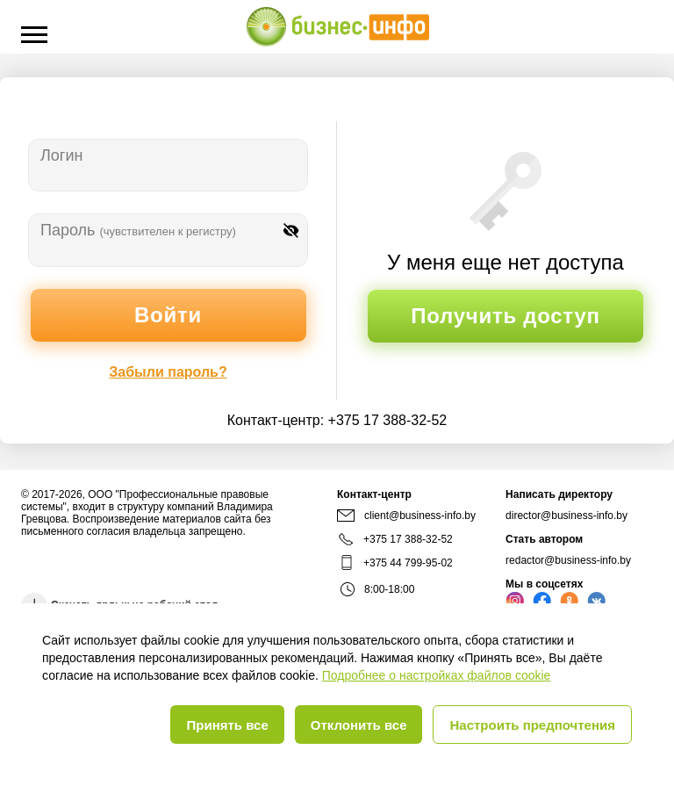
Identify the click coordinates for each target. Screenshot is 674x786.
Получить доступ (505, 316)
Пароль (138, 230)
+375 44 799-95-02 (408, 563)
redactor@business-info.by (568, 560)
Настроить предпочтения (532, 724)
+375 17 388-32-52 (388, 420)
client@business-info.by (406, 515)
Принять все (227, 724)
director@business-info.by (566, 515)
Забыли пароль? (167, 371)
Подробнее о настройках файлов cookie (436, 675)
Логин (61, 155)
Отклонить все (359, 724)
